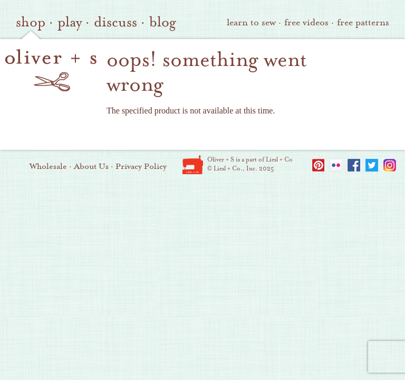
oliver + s (51, 70)
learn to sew (251, 22)
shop (30, 22)
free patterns (363, 22)
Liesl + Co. (192, 164)
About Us (91, 166)
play (69, 22)
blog (162, 22)
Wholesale (48, 166)
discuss (115, 22)
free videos (306, 22)
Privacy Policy (141, 166)
